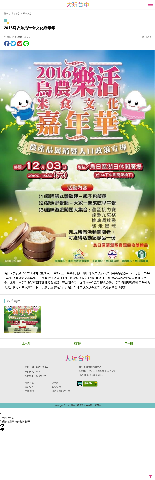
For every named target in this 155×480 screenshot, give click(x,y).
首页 (6, 13)
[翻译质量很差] (2, 427)
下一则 (129, 343)
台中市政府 (77, 358)
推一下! (13, 43)
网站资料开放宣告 (61, 391)
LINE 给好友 (26, 43)
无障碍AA (90, 384)
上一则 (26, 343)
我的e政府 (80, 383)
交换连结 (29, 391)
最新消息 (27, 13)
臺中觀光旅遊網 (78, 4)
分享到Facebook (7, 43)
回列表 (77, 343)
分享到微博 (19, 43)
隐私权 (55, 383)
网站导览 (29, 383)
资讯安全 (29, 387)
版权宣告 (56, 387)
